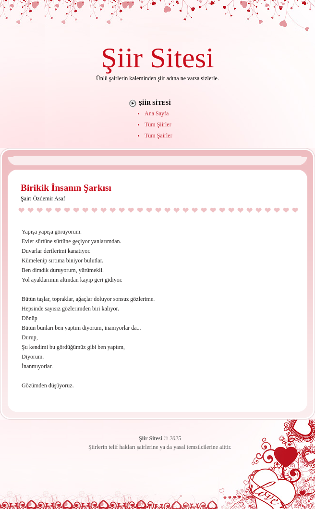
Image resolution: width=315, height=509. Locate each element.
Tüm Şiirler (158, 124)
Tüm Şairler (158, 135)
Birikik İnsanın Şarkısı (66, 188)
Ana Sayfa (157, 113)
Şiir (122, 57)
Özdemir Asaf (49, 198)
